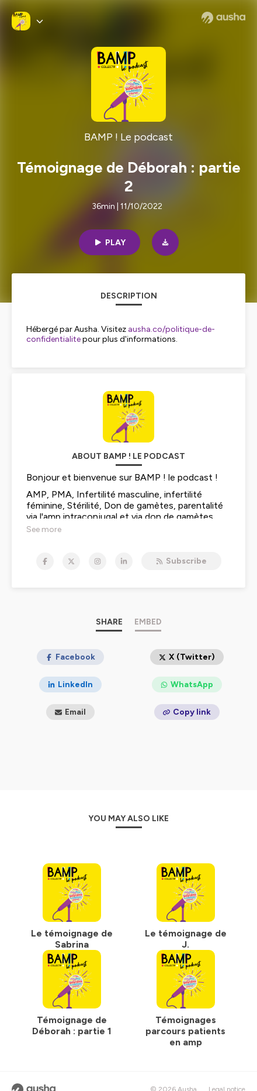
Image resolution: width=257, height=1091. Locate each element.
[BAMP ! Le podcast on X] (71, 561)
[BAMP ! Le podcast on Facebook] (45, 561)
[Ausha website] (223, 17)
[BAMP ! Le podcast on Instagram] (97, 561)
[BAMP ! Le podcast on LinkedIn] (124, 561)
